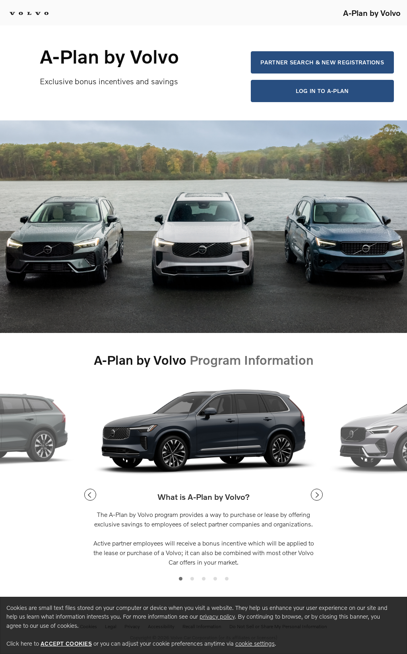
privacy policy (217, 616)
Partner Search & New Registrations (322, 62)
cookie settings (255, 643)
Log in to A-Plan (322, 90)
